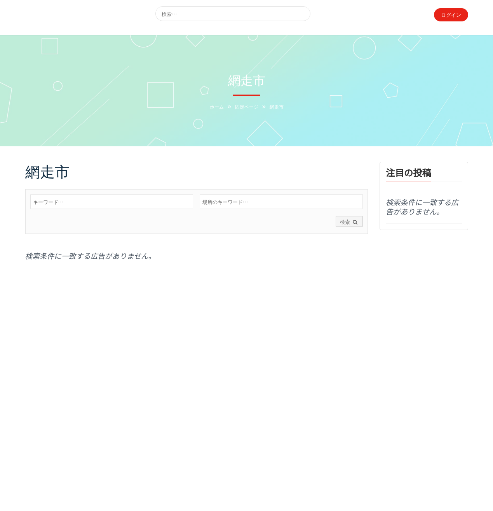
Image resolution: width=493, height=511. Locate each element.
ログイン (451, 14)
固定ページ (246, 106)
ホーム (217, 106)
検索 (349, 222)
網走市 (47, 170)
